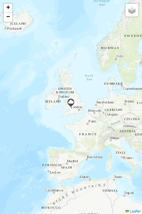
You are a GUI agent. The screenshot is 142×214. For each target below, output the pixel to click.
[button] (70, 103)
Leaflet (133, 211)
